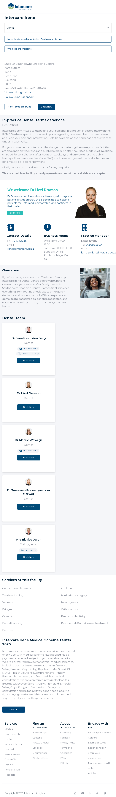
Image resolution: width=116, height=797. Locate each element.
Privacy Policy (67, 742)
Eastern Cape (39, 732)
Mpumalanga (40, 752)
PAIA (63, 758)
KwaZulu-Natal (40, 742)
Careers (92, 737)
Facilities (65, 737)
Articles (92, 773)
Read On (13, 709)
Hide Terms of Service (19, 106)
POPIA (64, 763)
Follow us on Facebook (19, 96)
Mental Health (13, 754)
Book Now (46, 106)
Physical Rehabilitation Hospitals (12, 769)
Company (65, 732)
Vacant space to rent (99, 732)
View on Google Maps (18, 92)
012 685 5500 (19, 240)
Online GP (10, 759)
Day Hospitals (12, 734)
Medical (9, 728)
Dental (8, 739)
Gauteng (37, 737)
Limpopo (37, 747)
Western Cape (40, 758)
